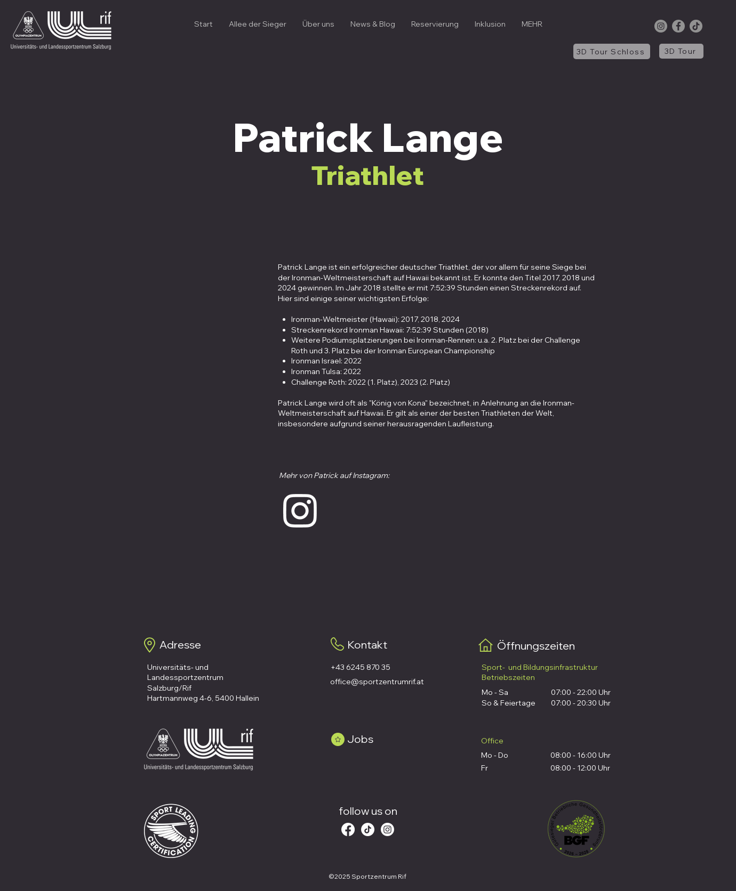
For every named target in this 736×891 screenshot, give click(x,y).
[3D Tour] (681, 51)
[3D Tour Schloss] (611, 51)
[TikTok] (696, 26)
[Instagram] (660, 26)
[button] (318, 24)
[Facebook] (678, 26)
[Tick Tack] (367, 829)
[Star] (338, 739)
